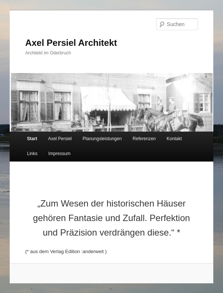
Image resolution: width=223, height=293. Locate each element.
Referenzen (144, 138)
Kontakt (174, 138)
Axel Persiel (60, 138)
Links (32, 153)
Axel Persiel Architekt (71, 43)
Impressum (59, 153)
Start (32, 138)
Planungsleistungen (102, 138)
